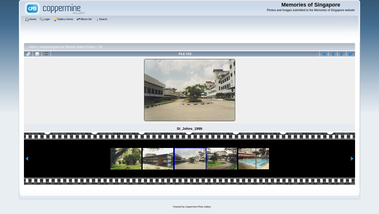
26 (100, 47)
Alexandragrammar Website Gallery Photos (67, 47)
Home (32, 47)
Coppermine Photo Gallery (198, 207)
